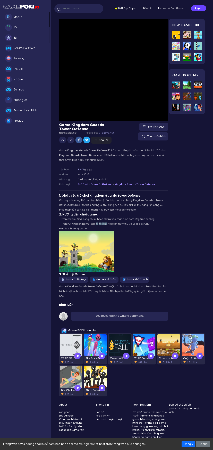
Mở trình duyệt (154, 126)
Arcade (14, 120)
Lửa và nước (66, 415)
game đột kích (153, 437)
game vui (151, 426)
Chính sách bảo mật (71, 419)
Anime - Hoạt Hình (21, 110)
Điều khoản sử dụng (70, 422)
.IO (11, 27)
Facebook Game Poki (71, 430)
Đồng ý (188, 444)
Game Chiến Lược (102, 184)
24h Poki (14, 89)
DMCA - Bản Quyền (70, 426)
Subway (14, 58)
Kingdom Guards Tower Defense (135, 184)
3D (11, 37)
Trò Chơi (83, 184)
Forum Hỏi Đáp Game (171, 8)
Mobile (13, 17)
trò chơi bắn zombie (152, 430)
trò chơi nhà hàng (152, 415)
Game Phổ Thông (104, 279)
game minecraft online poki (148, 421)
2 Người (14, 79)
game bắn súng (141, 419)
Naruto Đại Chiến (20, 48)
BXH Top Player (125, 8)
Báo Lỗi (101, 140)
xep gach (64, 412)
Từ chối (203, 444)
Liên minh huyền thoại (109, 419)
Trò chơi (137, 412)
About (63, 405)
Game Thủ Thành (135, 279)
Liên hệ (147, 8)
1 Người (14, 68)
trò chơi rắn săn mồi (144, 433)
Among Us (16, 100)
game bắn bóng (178, 408)
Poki (98, 415)
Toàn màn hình (153, 136)
